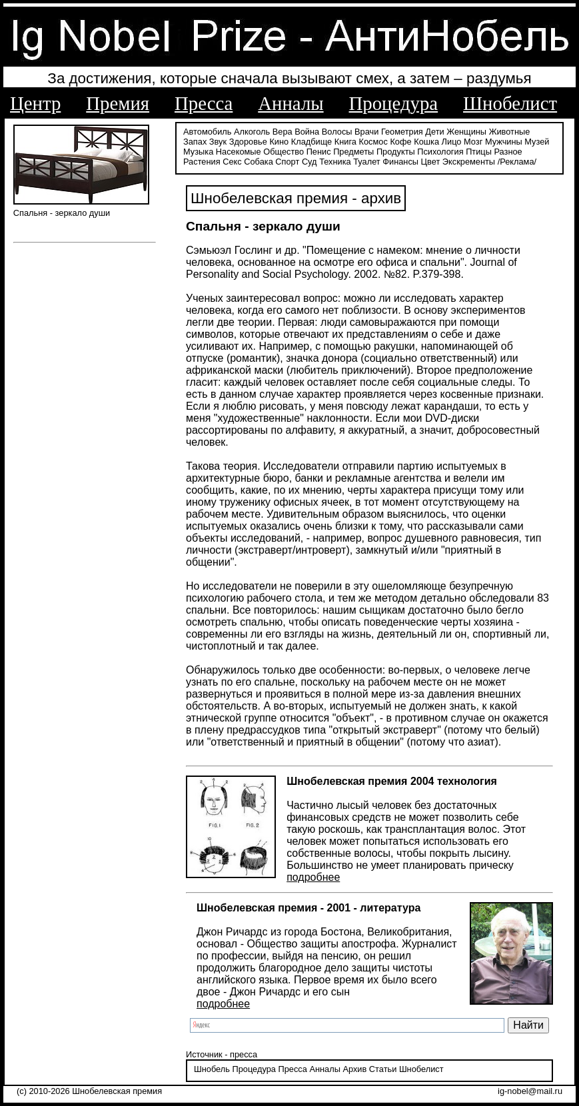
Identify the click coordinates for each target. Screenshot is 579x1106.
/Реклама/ (517, 162)
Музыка (198, 152)
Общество (283, 152)
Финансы (400, 162)
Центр (35, 103)
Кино (279, 142)
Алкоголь (252, 132)
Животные (509, 132)
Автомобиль (207, 132)
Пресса (204, 103)
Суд (309, 162)
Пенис (318, 152)
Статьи (382, 1069)
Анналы (290, 103)
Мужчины (503, 142)
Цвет (430, 162)
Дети (434, 132)
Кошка (426, 142)
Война (306, 132)
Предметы (353, 152)
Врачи (366, 132)
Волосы (337, 132)
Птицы (479, 152)
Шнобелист (510, 103)
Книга (345, 142)
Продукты (395, 152)
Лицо (452, 142)
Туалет (366, 162)
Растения (202, 162)
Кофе (400, 142)
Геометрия (402, 132)
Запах (195, 142)
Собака (258, 162)
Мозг (473, 142)
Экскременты (468, 162)
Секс (232, 162)
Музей (536, 142)
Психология (440, 152)
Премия (117, 103)
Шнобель (212, 1069)
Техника (335, 162)
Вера (282, 132)
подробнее (313, 877)
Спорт (287, 162)
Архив (354, 1069)
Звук (218, 142)
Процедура (393, 103)
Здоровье (248, 142)
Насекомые (238, 152)
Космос (373, 142)
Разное (508, 152)
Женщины (466, 132)
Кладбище (311, 142)
